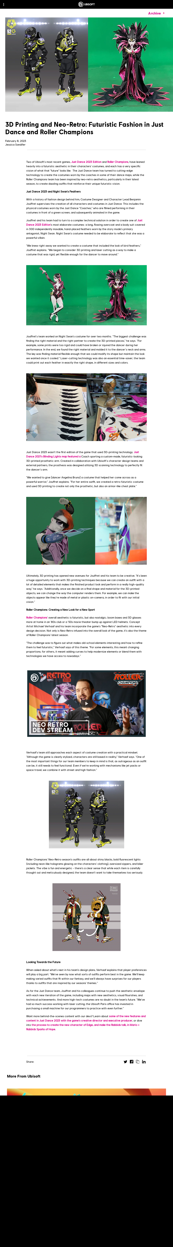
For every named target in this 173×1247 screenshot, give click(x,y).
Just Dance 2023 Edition (86, 161)
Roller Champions (117, 161)
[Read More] (17, 1199)
